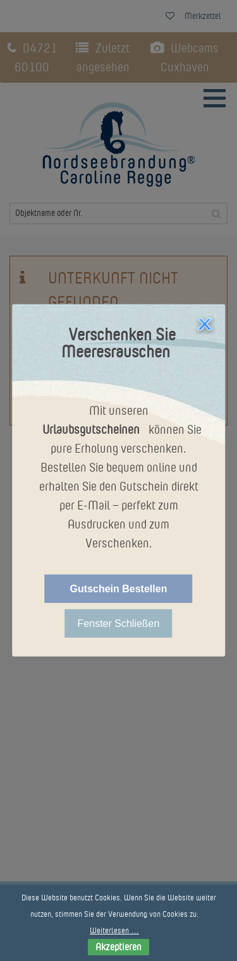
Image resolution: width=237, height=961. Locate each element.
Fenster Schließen (119, 623)
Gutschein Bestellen (118, 588)
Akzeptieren (118, 947)
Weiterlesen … (114, 930)
